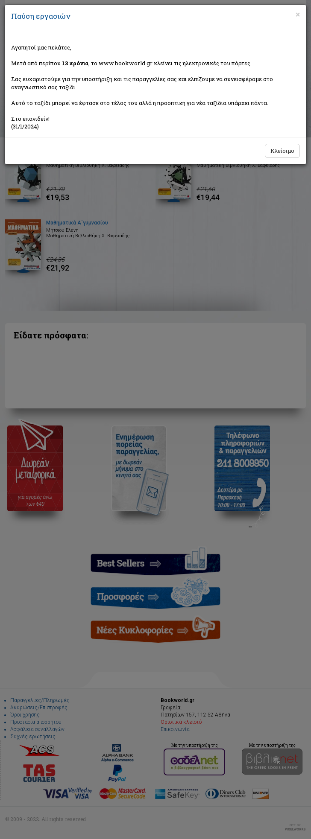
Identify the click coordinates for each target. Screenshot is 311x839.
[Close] (298, 14)
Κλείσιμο (282, 150)
